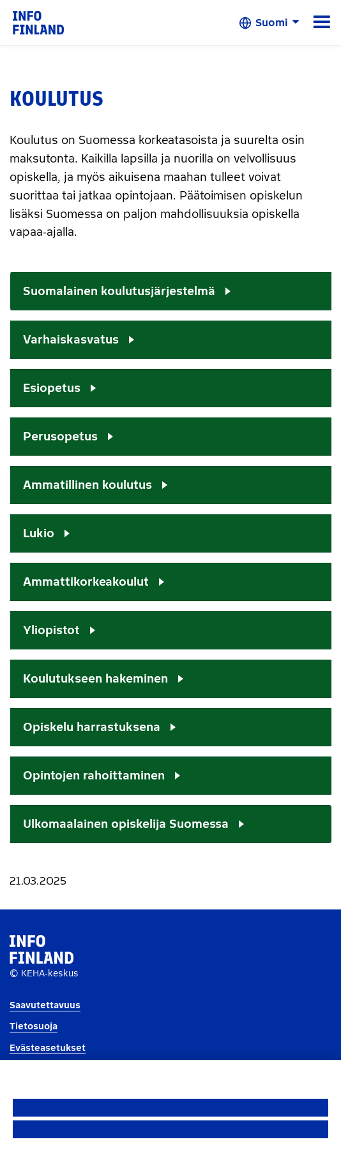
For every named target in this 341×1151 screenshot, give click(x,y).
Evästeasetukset (48, 1048)
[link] (38, 22)
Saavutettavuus (45, 1005)
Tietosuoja (33, 1026)
